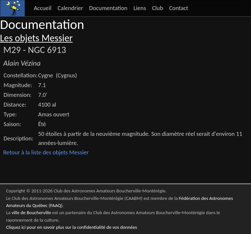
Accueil (42, 8)
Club (157, 8)
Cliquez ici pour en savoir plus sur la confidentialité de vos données (71, 227)
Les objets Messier (36, 38)
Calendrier (70, 8)
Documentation (108, 8)
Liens (139, 8)
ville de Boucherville (31, 212)
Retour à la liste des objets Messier (46, 152)
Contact (178, 8)
